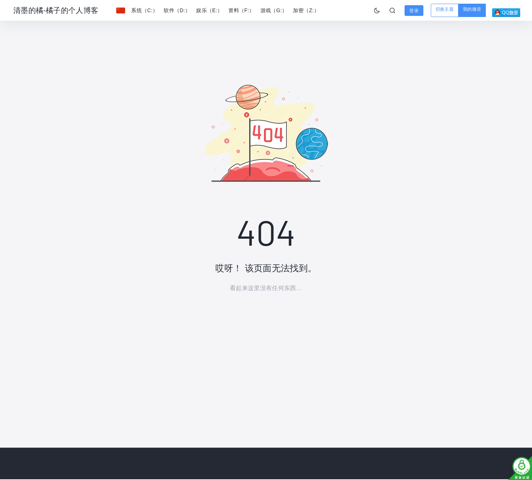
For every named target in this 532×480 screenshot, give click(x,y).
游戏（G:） (273, 10)
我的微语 (472, 9)
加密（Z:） (306, 10)
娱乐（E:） (209, 10)
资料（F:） (241, 10)
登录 (414, 10)
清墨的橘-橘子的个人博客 (56, 10)
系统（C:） (144, 10)
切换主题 (445, 9)
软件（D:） (177, 10)
